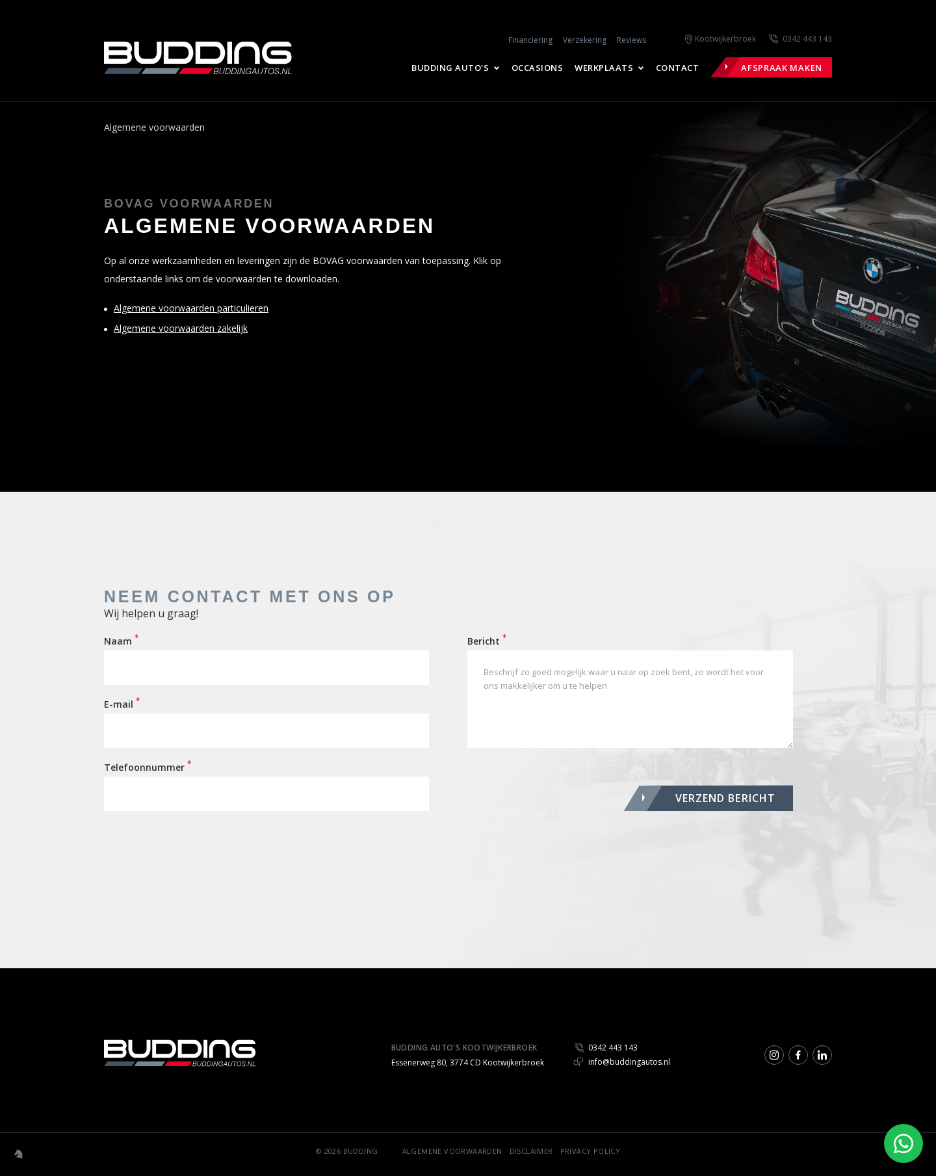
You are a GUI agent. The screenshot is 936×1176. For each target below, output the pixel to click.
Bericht (486, 640)
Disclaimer (531, 1151)
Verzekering (584, 40)
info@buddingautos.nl (622, 1061)
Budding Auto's (450, 68)
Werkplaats (604, 68)
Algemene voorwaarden (452, 1151)
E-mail (122, 703)
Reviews (631, 40)
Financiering (530, 40)
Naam (121, 640)
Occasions (538, 68)
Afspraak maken (781, 68)
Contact (677, 68)
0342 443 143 (807, 38)
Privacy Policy (590, 1151)
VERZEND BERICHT (725, 798)
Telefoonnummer (147, 766)
